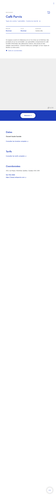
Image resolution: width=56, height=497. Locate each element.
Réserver (29, 115)
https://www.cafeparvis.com (27, 177)
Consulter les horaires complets (17, 141)
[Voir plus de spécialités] (40, 21)
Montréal (9, 31)
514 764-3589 (10, 175)
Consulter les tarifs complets (27, 156)
